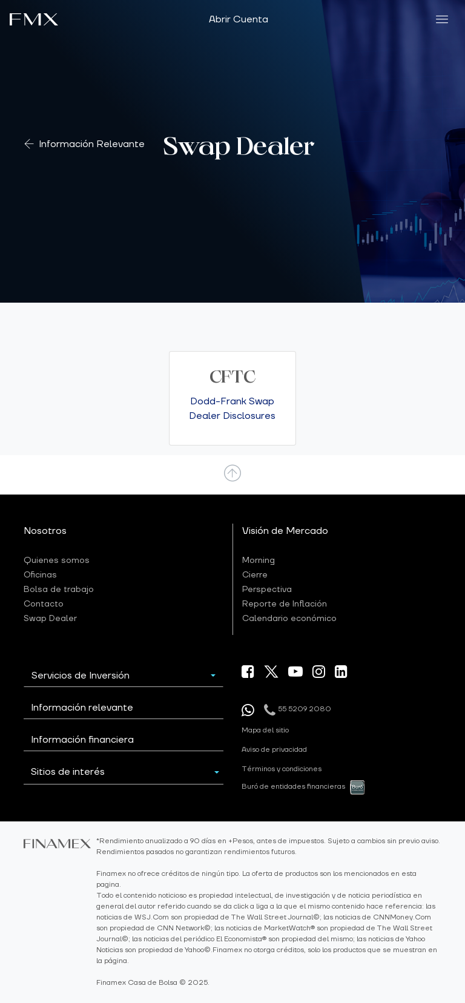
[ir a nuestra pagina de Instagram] (318, 674)
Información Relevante (92, 144)
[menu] (442, 19)
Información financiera (82, 740)
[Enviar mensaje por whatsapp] (248, 710)
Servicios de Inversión (80, 675)
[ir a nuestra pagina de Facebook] (248, 674)
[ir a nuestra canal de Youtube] (295, 674)
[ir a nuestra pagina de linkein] (341, 674)
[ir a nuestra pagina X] (271, 671)
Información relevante (82, 708)
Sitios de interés (68, 772)
